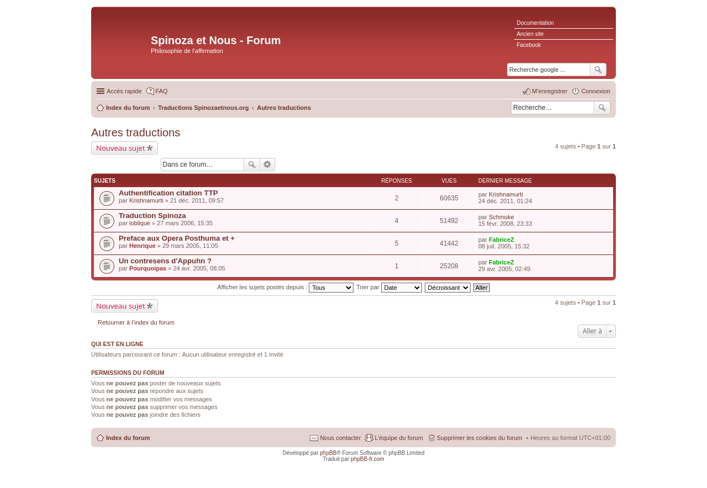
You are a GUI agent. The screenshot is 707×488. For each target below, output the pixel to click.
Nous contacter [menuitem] (340, 437)
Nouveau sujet (120, 148)
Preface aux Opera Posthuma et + (177, 238)
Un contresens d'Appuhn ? (165, 261)
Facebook (528, 45)
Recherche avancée (267, 164)
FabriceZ (501, 239)
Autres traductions (135, 132)
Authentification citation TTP (168, 193)
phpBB (328, 453)
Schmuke (501, 217)
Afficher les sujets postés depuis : (285, 287)
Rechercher (602, 107)
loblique (139, 223)
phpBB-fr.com (367, 459)
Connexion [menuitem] (595, 91)
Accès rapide (124, 91)
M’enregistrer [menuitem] (549, 91)
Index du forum (128, 437)
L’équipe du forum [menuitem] (398, 437)
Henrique (142, 245)
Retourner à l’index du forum (136, 322)
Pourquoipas (147, 268)
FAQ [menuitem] (162, 91)
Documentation (534, 23)
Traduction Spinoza (152, 215)
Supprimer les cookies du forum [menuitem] (480, 437)
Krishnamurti (146, 200)
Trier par (388, 287)
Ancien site (530, 34)
